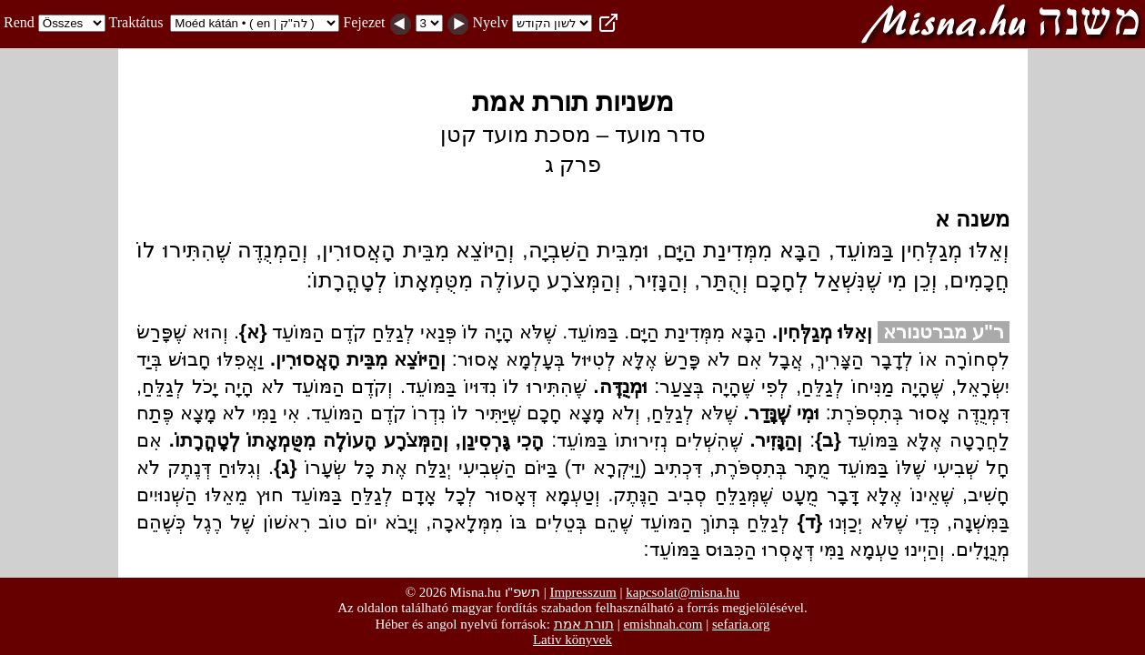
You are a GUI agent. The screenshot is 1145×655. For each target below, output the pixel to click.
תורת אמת (584, 623)
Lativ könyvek (572, 639)
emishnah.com (662, 624)
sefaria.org (740, 624)
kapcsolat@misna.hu (682, 592)
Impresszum (582, 592)
